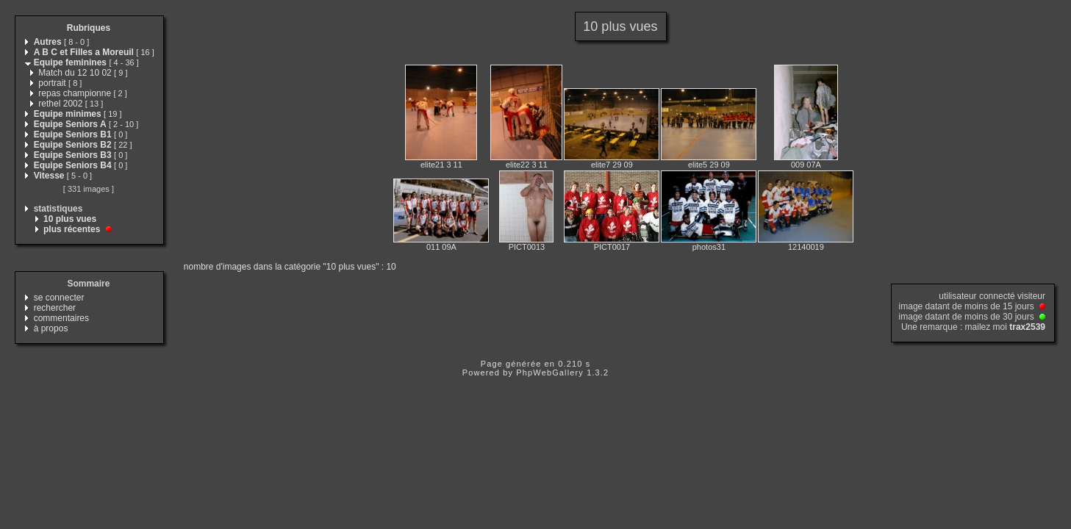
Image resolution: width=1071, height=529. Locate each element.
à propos (51, 328)
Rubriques (88, 28)
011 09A (441, 246)
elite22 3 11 (527, 164)
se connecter (59, 297)
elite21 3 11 (441, 164)
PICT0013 (527, 246)
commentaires (61, 318)
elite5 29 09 (709, 164)
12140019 (806, 246)
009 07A (806, 164)
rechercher (55, 308)
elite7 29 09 (612, 164)
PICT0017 (612, 246)
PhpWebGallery (550, 372)
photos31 (709, 246)
